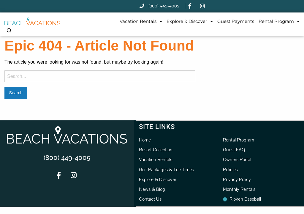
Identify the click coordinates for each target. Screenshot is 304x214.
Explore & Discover (190, 21)
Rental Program (279, 21)
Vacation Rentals (141, 21)
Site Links (157, 126)
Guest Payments (235, 21)
